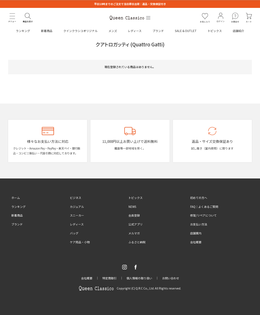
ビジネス (75, 198)
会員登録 (134, 215)
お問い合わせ (170, 278)
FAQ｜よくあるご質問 (204, 207)
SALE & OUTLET (186, 31)
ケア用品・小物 (80, 242)
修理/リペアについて (203, 215)
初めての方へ (198, 198)
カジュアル (77, 207)
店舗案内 (196, 233)
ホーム (15, 198)
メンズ (112, 31)
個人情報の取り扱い (139, 278)
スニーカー (77, 215)
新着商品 (46, 31)
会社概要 (196, 242)
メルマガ (134, 233)
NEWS (132, 207)
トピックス (215, 31)
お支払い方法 (198, 224)
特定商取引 (109, 278)
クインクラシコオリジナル (80, 31)
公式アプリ (135, 224)
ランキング (23, 31)
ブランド (158, 31)
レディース (135, 31)
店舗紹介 (238, 31)
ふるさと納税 (136, 242)
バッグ (74, 233)
